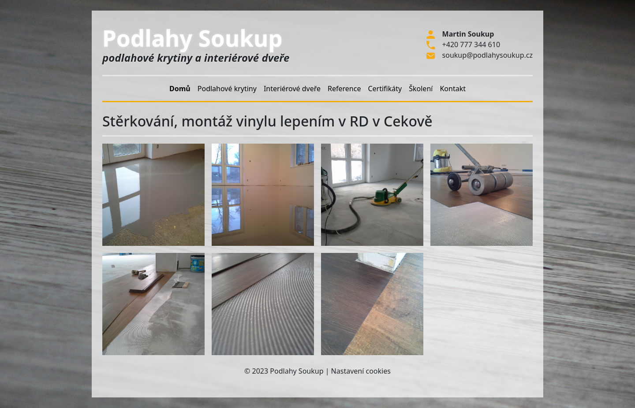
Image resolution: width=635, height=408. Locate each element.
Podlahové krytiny (227, 88)
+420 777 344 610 (471, 44)
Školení (421, 88)
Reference (344, 88)
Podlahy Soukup (192, 37)
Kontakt (453, 88)
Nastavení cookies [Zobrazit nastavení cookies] (361, 371)
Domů (179, 88)
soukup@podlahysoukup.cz (487, 55)
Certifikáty (385, 88)
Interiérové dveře (292, 88)
